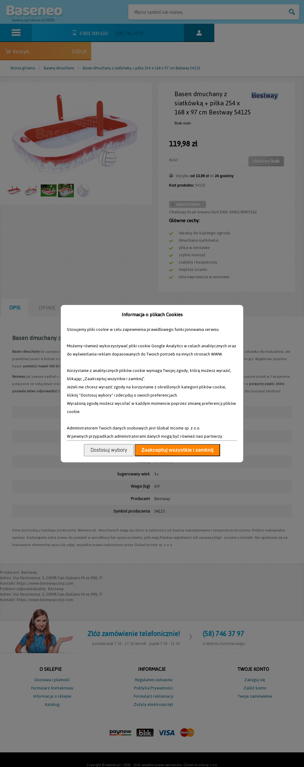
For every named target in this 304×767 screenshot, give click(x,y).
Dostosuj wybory (109, 450)
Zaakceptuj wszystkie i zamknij (177, 450)
